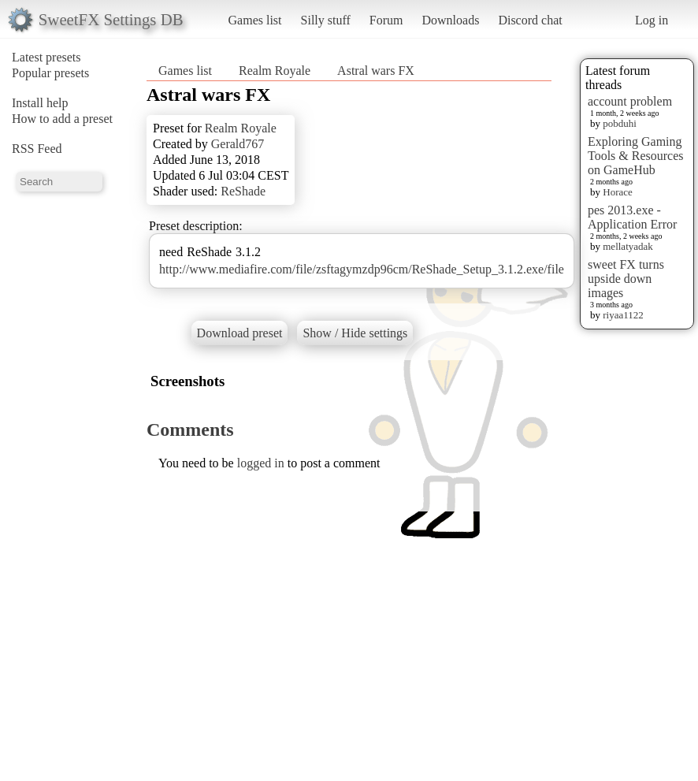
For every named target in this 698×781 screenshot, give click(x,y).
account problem (630, 101)
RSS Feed (37, 148)
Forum (386, 20)
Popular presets (50, 73)
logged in (260, 463)
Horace (618, 192)
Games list (255, 20)
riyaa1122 (623, 315)
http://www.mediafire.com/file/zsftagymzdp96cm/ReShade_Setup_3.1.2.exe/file (361, 269)
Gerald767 (238, 144)
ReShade (243, 191)
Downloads (450, 20)
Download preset (240, 333)
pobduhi (620, 123)
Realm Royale (274, 70)
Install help (40, 103)
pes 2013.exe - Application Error (632, 217)
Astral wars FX (375, 70)
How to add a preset (62, 118)
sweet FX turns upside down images (626, 278)
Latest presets (46, 57)
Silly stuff (326, 20)
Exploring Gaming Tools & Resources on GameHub (636, 156)
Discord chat (530, 20)
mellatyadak (628, 246)
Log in (651, 20)
